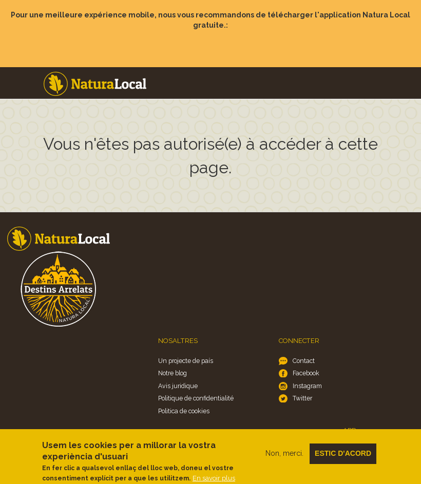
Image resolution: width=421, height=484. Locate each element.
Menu (406, 72)
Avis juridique (178, 386)
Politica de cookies (183, 411)
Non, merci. (284, 457)
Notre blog (172, 373)
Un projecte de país (185, 361)
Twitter (302, 398)
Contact (304, 361)
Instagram (307, 386)
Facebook (306, 373)
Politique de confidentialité (196, 398)
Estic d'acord (343, 457)
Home (95, 84)
